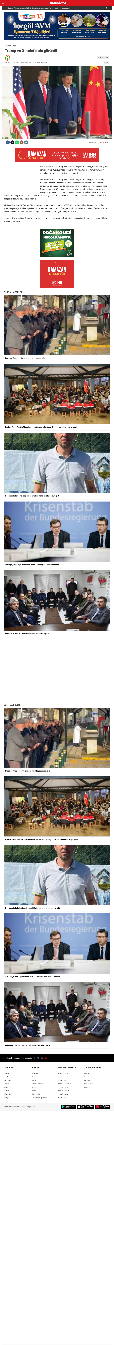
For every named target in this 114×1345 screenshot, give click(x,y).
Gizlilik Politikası (9, 1077)
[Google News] (103, 142)
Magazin (7, 1094)
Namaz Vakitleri (63, 1091)
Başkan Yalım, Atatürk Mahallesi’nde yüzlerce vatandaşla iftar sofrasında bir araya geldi (47, 8)
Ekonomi (7, 1080)
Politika (7, 1091)
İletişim (34, 1087)
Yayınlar (61, 1077)
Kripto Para (62, 1080)
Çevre (86, 1077)
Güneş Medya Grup (27, 1107)
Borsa (34, 1091)
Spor (6, 1087)
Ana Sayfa (35, 1073)
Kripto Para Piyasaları (39, 1098)
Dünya (106, 62)
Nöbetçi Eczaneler (64, 1084)
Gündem (7, 1073)
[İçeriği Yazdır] (26, 142)
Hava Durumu (63, 1094)
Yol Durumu (62, 1098)
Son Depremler (63, 1087)
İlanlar (6, 1084)
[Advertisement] (57, 685)
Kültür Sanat (88, 1084)
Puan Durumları (63, 1073)
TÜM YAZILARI (103, 58)
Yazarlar (35, 1077)
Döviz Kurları (36, 1094)
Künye (34, 1080)
